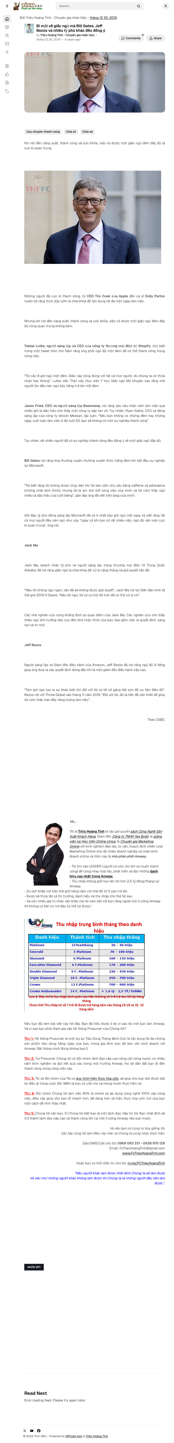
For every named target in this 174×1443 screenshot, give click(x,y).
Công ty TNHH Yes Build (130, 836)
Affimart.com (73, 1436)
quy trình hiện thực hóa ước (97, 1078)
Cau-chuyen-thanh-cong (43, 132)
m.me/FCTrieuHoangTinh (146, 1163)
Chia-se (87, 132)
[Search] (97, 6)
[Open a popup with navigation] (7, 6)
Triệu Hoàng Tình (91, 831)
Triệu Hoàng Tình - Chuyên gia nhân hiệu (67, 35)
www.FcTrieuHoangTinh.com (143, 1153)
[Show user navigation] (165, 6)
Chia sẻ (71, 132)
